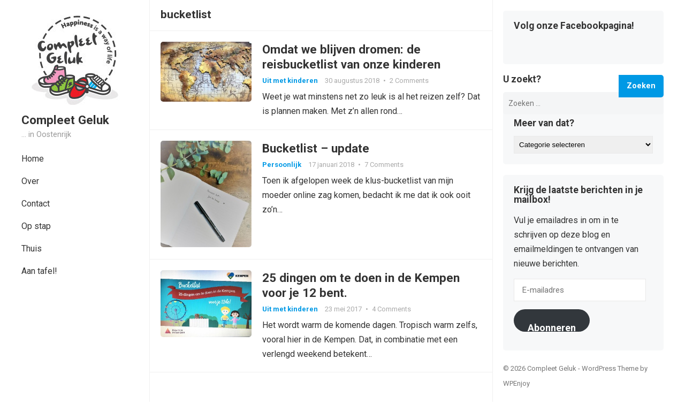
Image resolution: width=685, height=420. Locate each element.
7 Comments (384, 165)
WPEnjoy (516, 383)
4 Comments (391, 309)
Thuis (31, 248)
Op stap (36, 226)
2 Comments (409, 81)
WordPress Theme (610, 368)
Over (30, 181)
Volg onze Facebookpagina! (574, 26)
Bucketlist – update (315, 148)
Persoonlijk (281, 165)
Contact (35, 203)
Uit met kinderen (290, 81)
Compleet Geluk (65, 120)
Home (32, 159)
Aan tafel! (39, 271)
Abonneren (552, 327)
